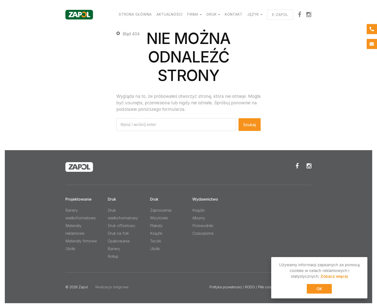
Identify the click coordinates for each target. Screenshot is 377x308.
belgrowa (120, 287)
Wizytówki (159, 218)
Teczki (155, 241)
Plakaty (156, 225)
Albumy (198, 218)
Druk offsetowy (121, 225)
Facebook (297, 166)
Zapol (83, 287)
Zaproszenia (160, 210)
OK (319, 289)
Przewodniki (202, 225)
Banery (114, 248)
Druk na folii (118, 233)
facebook (300, 14)
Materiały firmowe (81, 241)
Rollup (113, 256)
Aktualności (169, 14)
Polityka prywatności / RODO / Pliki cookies (243, 287)
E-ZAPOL (280, 14)
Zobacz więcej (334, 277)
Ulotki (70, 248)
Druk (212, 14)
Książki (156, 233)
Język (253, 14)
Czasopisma (203, 233)
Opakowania (119, 241)
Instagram (309, 14)
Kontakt (234, 14)
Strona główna (135, 14)
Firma (192, 14)
